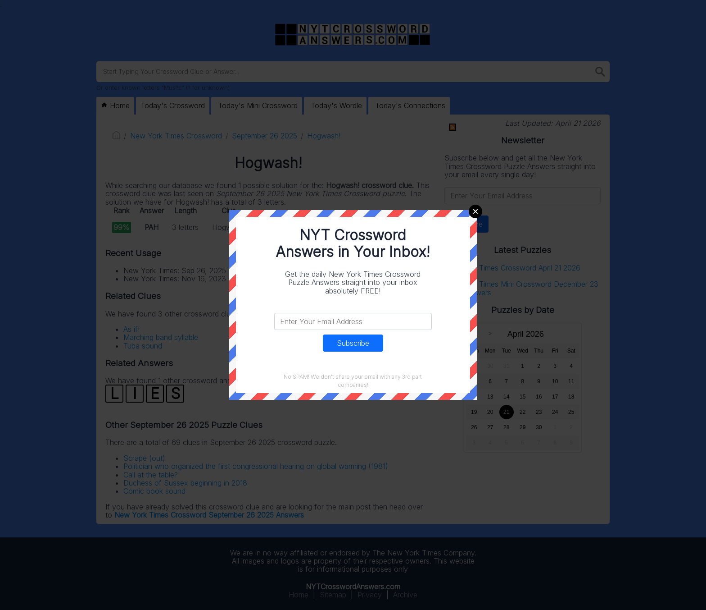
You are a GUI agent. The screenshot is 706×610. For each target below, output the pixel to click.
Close (475, 211)
